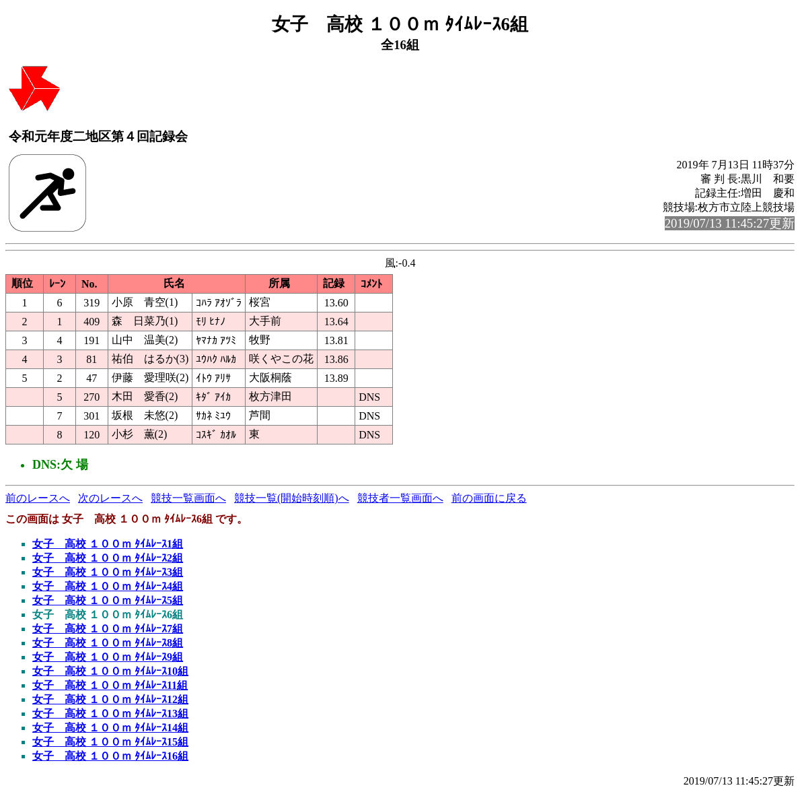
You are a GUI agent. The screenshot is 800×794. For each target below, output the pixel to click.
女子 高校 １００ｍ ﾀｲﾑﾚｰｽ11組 (110, 685)
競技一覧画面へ (188, 498)
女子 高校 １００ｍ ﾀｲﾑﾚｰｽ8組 (107, 643)
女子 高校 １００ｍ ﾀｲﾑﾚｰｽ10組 (110, 671)
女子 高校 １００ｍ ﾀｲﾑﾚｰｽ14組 (110, 727)
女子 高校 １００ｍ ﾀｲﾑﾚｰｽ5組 (107, 600)
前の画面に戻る (489, 498)
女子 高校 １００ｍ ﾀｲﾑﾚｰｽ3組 (107, 572)
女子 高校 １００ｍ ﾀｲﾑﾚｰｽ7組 (107, 628)
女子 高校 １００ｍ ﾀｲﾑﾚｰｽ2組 (107, 558)
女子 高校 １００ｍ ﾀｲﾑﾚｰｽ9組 (107, 657)
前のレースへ (37, 498)
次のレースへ (110, 498)
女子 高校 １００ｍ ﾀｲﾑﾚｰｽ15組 (110, 742)
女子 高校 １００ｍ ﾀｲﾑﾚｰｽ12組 (110, 699)
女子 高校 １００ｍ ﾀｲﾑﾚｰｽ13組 (110, 713)
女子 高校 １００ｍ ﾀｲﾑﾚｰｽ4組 (107, 586)
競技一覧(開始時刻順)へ (291, 498)
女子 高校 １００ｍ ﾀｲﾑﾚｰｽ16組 (110, 756)
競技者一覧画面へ (400, 498)
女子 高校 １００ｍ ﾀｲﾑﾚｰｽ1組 (107, 544)
